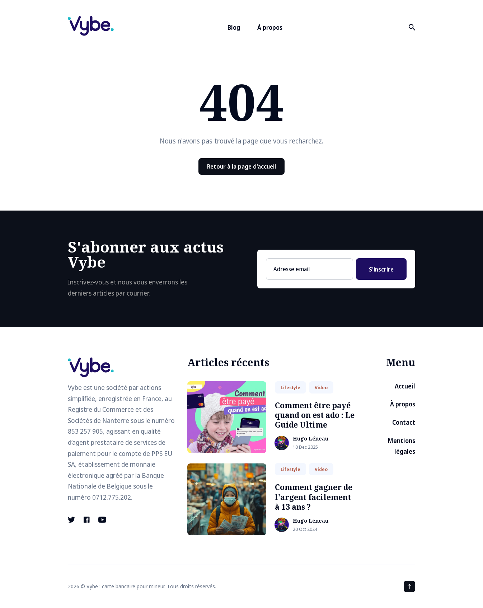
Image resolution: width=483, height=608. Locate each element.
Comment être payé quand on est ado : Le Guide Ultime (315, 415)
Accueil (405, 386)
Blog (234, 27)
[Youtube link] (102, 519)
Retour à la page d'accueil (241, 166)
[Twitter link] (72, 519)
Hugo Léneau (310, 439)
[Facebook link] (86, 519)
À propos (269, 27)
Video (321, 387)
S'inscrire (381, 269)
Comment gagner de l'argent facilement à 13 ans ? (313, 497)
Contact (403, 422)
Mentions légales (401, 446)
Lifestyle (290, 387)
